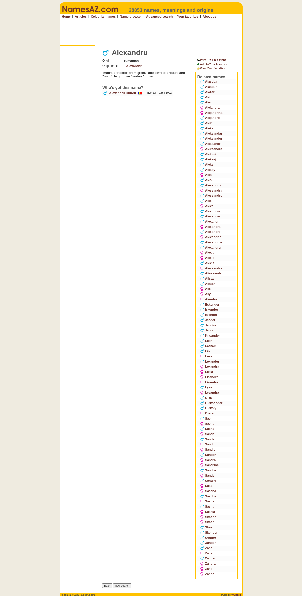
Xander (208, 543)
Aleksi (207, 164)
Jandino (208, 325)
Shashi (208, 522)
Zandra (208, 563)
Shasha (208, 517)
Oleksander (211, 403)
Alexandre (210, 232)
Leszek (208, 346)
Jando (207, 330)
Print (201, 59)
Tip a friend (218, 59)
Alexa (207, 206)
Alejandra (210, 107)
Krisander (210, 335)
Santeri (208, 480)
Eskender (210, 304)
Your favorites (187, 16)
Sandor (208, 455)
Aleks (207, 128)
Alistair (208, 278)
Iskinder (208, 315)
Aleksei (208, 154)
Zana (206, 548)
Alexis (207, 258)
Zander (208, 558)
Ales (206, 175)
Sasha (207, 501)
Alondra (208, 299)
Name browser (131, 16)
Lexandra (209, 366)
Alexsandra (211, 268)
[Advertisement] (152, 33)
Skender (209, 532)
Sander (208, 439)
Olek (206, 398)
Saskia (207, 512)
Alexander (134, 66)
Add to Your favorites (212, 64)
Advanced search (159, 16)
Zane (206, 569)
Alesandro (210, 185)
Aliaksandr (210, 273)
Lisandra (209, 377)
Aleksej (208, 159)
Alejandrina (211, 113)
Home (66, 16)
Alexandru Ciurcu (122, 93)
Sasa (206, 486)
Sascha (208, 491)
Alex (206, 201)
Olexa (207, 413)
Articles (81, 16)
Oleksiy (208, 408)
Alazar (207, 92)
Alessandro (211, 195)
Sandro (208, 470)
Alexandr (209, 221)
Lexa (206, 356)
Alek (206, 123)
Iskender (209, 309)
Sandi (207, 444)
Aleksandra (211, 149)
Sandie (208, 449)
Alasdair (209, 81)
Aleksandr (210, 144)
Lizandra (209, 382)
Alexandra (210, 227)
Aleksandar (211, 133)
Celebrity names (103, 16)
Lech (206, 341)
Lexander (209, 361)
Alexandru (210, 247)
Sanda (207, 434)
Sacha (207, 423)
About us (209, 16)
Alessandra (211, 190)
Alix (205, 289)
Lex (205, 351)
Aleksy (207, 170)
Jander (208, 320)
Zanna (207, 574)
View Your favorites (211, 68)
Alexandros (211, 242)
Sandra (208, 460)
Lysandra (209, 392)
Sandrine (209, 465)
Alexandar (210, 211)
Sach (206, 418)
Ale (205, 97)
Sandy (207, 475)
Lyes (206, 387)
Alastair (208, 87)
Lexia (206, 372)
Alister (207, 284)
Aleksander (211, 138)
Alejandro (210, 118)
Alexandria (210, 237)
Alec (206, 102)
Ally (205, 294)
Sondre (208, 537)
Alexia (207, 252)
